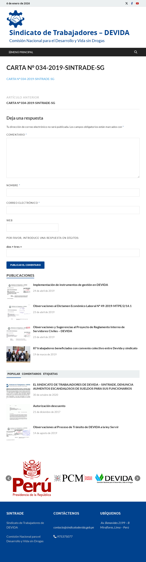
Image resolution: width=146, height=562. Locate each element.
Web (9, 220)
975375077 (62, 536)
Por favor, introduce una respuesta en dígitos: (42, 237)
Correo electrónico (23, 202)
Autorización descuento (49, 406)
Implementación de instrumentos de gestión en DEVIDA (70, 284)
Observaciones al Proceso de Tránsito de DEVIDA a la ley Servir (76, 427)
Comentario (16, 134)
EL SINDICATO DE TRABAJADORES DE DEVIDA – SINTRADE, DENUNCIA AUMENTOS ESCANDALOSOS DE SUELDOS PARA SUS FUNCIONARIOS (83, 386)
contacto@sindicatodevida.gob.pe (73, 527)
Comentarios (31, 373)
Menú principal (22, 52)
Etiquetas (50, 373)
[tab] (13, 374)
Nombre (13, 185)
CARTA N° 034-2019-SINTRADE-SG (30, 79)
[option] (32, 478)
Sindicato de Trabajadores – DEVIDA (69, 32)
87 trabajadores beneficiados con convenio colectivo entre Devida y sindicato (85, 348)
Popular (13, 373)
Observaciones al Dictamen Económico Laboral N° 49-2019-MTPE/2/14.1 (82, 306)
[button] (8, 478)
